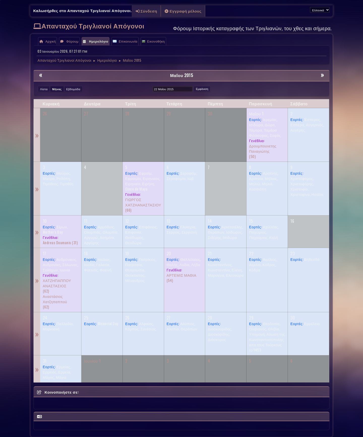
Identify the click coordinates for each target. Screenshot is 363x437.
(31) (60, 242)
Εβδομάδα (73, 89)
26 (45, 114)
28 (127, 114)
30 (210, 114)
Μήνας (57, 89)
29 (169, 114)
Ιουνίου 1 (92, 361)
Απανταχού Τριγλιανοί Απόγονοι (93, 25)
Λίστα (44, 89)
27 (86, 114)
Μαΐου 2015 (181, 75)
